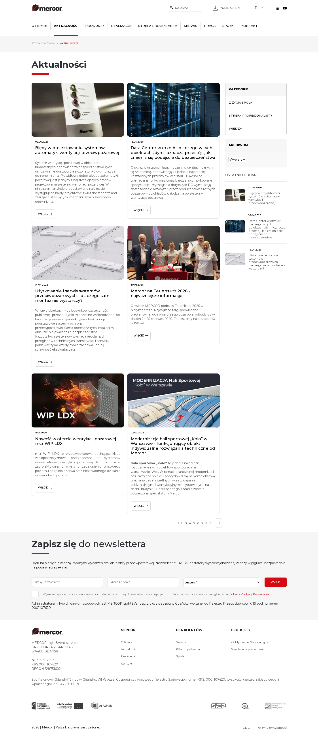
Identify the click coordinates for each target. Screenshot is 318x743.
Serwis (190, 26)
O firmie (39, 26)
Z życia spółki (241, 102)
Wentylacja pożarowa (247, 649)
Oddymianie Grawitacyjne (251, 642)
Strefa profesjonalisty (252, 116)
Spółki (228, 26)
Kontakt (249, 26)
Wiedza (236, 129)
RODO (243, 727)
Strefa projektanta (157, 26)
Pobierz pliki (226, 8)
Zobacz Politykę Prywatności (250, 594)
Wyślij (275, 582)
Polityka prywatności (271, 727)
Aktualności (66, 26)
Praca (210, 26)
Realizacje (121, 26)
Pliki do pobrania (188, 649)
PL (257, 8)
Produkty (94, 26)
